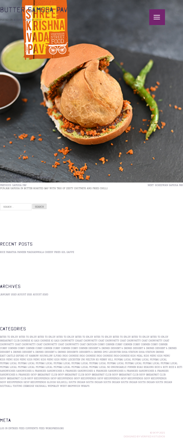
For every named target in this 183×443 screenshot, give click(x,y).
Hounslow (46, 355)
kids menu (163, 355)
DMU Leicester (112, 351)
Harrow (34, 355)
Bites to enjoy (103, 336)
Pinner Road (135, 367)
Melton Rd (92, 359)
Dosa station (147, 351)
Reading (149, 367)
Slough (51, 382)
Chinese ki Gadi (29, 340)
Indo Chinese (70, 355)
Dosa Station (130, 351)
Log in (4, 428)
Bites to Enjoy (28, 336)
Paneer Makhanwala (30, 252)
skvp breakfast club (44, 374)
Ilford (58, 355)
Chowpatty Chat (137, 340)
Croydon (92, 344)
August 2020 (40, 294)
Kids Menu (150, 355)
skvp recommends (62, 378)
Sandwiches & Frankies (154, 370)
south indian (77, 382)
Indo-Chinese (122, 355)
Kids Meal (136, 355)
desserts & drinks (90, 351)
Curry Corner (106, 344)
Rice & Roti (161, 367)
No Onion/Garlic (117, 367)
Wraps (85, 385)
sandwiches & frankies (62, 370)
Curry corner (141, 344)
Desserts (72, 351)
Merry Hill (106, 359)
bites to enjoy (9, 336)
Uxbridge (28, 385)
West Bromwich (41, 177)
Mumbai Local (122, 359)
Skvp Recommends (11, 382)
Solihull (62, 382)
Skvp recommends (132, 378)
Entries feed (16, 428)
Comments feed (35, 428)
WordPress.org (54, 428)
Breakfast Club (9, 340)
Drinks (160, 351)
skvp (38, 19)
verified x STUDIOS (153, 436)
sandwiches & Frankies (31, 370)
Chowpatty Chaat (71, 340)
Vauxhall (41, 385)
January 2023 (8, 294)
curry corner (123, 344)
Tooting (17, 385)
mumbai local (21, 177)
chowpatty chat (94, 340)
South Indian (94, 382)
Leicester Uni (76, 359)
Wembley (53, 385)
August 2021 (24, 294)
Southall (6, 385)
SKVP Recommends (38, 378)
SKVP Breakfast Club (71, 374)
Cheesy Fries (53, 252)
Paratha (11, 252)
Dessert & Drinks (99, 348)
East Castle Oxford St (14, 355)
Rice (2, 252)
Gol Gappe (67, 252)
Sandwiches (7, 370)
